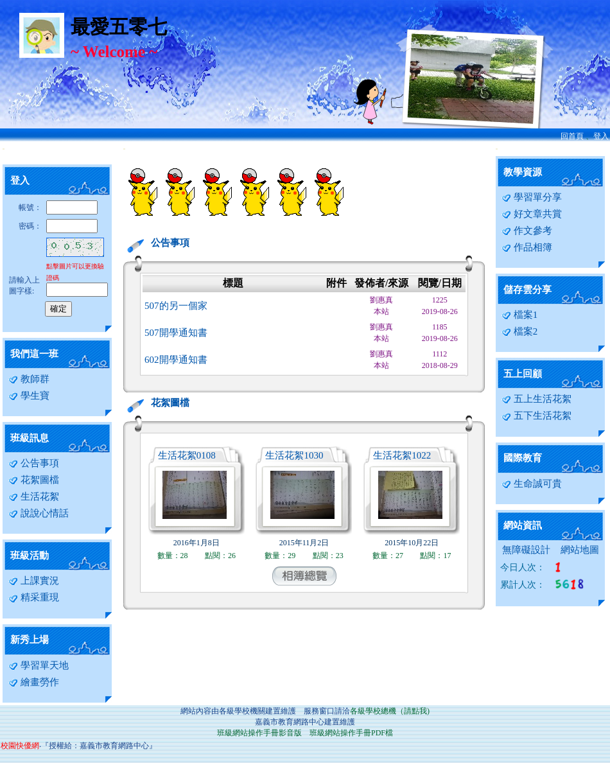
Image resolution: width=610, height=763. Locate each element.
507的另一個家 (175, 306)
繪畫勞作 (33, 682)
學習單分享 (531, 197)
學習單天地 (38, 665)
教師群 (28, 379)
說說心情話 (38, 513)
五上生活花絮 (536, 399)
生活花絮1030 (294, 455)
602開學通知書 (175, 360)
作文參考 (526, 230)
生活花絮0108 (187, 455)
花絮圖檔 (33, 480)
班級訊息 (29, 438)
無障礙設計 (526, 550)
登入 (601, 136)
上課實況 (33, 580)
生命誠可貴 (531, 483)
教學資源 (522, 172)
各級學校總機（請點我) (390, 710)
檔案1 (519, 315)
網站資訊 (522, 525)
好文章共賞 (531, 214)
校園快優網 (20, 745)
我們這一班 (34, 354)
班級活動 (29, 555)
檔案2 (519, 331)
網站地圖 (580, 550)
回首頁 (572, 136)
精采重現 (33, 597)
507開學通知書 (175, 333)
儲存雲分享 (527, 290)
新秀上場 (29, 640)
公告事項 (33, 463)
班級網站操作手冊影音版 (259, 732)
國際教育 (522, 458)
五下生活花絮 (536, 415)
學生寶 (28, 395)
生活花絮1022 (402, 455)
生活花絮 (33, 496)
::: (3, 148)
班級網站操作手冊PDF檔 (351, 732)
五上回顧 (522, 374)
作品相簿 (526, 247)
